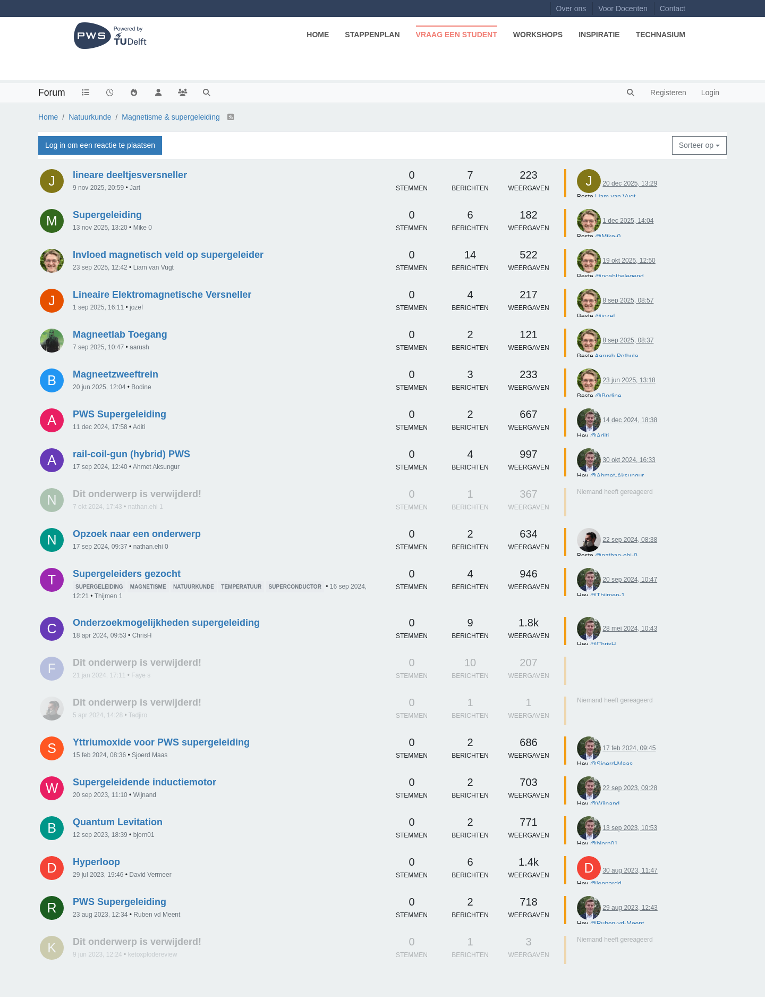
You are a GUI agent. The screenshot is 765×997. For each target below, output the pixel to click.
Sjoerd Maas (149, 755)
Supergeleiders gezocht (127, 573)
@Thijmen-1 (607, 595)
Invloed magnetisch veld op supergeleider (168, 254)
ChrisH (142, 635)
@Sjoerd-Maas (611, 764)
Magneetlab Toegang (120, 334)
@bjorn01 (604, 844)
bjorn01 (144, 835)
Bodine (141, 387)
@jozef (605, 316)
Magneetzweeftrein (115, 374)
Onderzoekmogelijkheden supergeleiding (166, 622)
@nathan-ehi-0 (616, 555)
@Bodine (608, 396)
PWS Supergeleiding (119, 414)
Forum (51, 92)
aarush (139, 347)
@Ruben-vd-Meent (617, 923)
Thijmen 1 (109, 596)
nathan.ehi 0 (150, 546)
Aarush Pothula (616, 356)
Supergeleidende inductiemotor (144, 782)
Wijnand (144, 795)
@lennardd (606, 883)
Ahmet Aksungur (156, 467)
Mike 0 (142, 227)
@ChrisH (603, 644)
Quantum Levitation (118, 822)
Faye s (140, 675)
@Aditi (599, 436)
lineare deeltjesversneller (130, 175)
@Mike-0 (607, 236)
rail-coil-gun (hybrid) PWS (131, 454)
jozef (136, 307)
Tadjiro (138, 715)
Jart (135, 187)
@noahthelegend (619, 276)
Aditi (139, 427)
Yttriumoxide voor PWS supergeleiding (161, 742)
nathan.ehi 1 (145, 506)
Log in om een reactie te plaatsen (100, 145)
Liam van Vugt (615, 196)
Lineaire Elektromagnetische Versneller (162, 294)
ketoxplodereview (152, 954)
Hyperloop (96, 862)
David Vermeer (150, 874)
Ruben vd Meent (156, 914)
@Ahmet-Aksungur (617, 476)
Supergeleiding (107, 215)
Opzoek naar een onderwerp (137, 534)
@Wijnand (605, 804)
